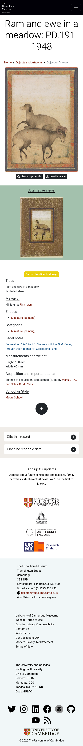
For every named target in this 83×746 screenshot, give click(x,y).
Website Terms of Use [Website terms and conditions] (29, 620)
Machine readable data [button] (24, 449)
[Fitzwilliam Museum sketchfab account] (59, 708)
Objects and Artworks (29, 62)
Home (8, 62)
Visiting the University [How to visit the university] (29, 669)
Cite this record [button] (18, 437)
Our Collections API (28, 637)
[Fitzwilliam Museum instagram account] (24, 708)
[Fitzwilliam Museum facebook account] (36, 708)
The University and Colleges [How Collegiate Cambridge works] (33, 665)
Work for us (23, 633)
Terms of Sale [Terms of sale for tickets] (24, 646)
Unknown (26, 304)
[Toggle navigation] (76, 7)
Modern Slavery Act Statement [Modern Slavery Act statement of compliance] (34, 642)
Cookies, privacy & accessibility (35, 624)
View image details (29, 176)
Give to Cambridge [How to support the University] (27, 673)
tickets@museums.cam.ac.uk (39, 593)
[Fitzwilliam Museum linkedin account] (48, 708)
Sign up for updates (41, 469)
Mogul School (14, 397)
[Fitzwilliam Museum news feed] (47, 720)
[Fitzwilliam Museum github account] (71, 708)
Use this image (56, 176)
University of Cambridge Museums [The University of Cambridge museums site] (37, 615)
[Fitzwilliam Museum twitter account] (12, 708)
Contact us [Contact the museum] (22, 629)
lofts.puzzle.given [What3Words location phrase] (45, 597)
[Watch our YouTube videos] (36, 720)
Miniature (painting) (23, 317)
